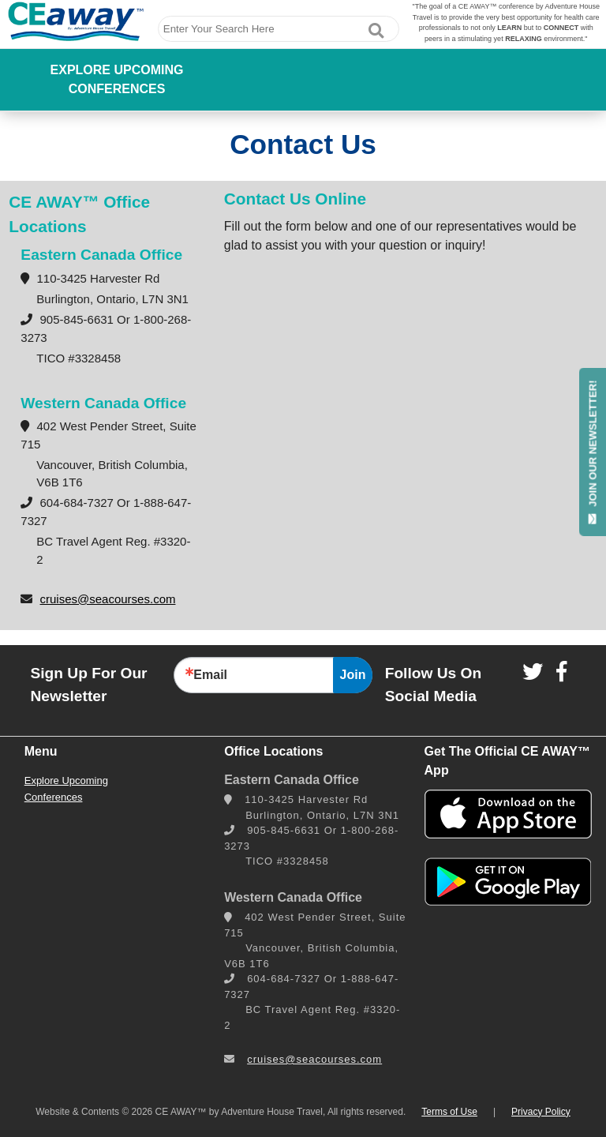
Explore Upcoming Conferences (117, 79)
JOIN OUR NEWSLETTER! (593, 451)
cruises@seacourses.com (108, 599)
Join (353, 674)
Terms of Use (449, 1111)
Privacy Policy (540, 1111)
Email (210, 675)
